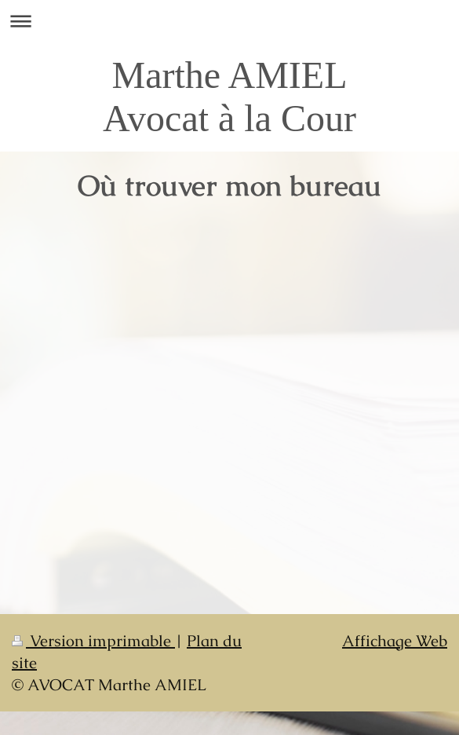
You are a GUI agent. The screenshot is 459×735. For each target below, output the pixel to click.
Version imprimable (93, 641)
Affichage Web (394, 641)
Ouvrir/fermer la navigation (229, 21)
